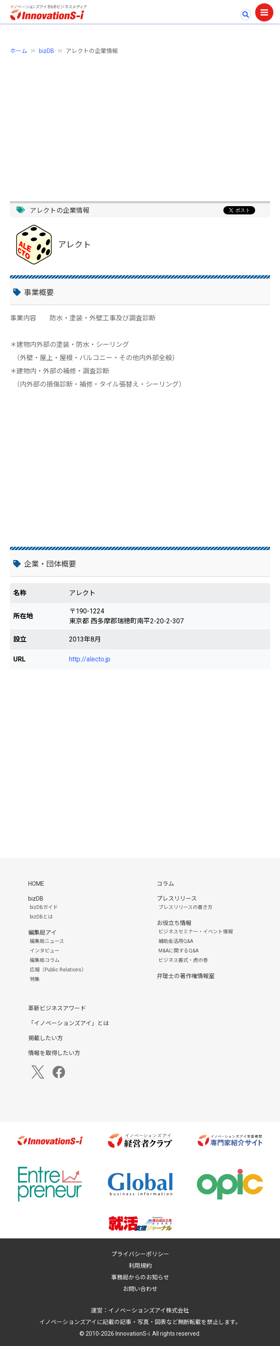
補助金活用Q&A (175, 941)
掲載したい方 (45, 1038)
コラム (165, 883)
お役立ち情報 (174, 923)
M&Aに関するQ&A (178, 951)
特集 (35, 979)
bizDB (46, 51)
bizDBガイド (44, 907)
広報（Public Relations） (58, 970)
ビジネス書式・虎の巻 (183, 960)
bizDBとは (41, 917)
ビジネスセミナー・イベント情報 (195, 932)
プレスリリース (177, 898)
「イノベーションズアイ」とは (68, 1023)
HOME (36, 883)
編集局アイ (42, 932)
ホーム (18, 51)
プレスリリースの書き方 (185, 907)
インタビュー (45, 951)
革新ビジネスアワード (57, 1008)
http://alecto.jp (89, 659)
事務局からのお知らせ (140, 1277)
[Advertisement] (140, 123)
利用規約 (140, 1265)
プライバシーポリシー (140, 1254)
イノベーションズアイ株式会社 (148, 1310)
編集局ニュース (47, 941)
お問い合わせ (140, 1289)
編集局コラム (45, 960)
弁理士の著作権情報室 (186, 976)
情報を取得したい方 (54, 1053)
